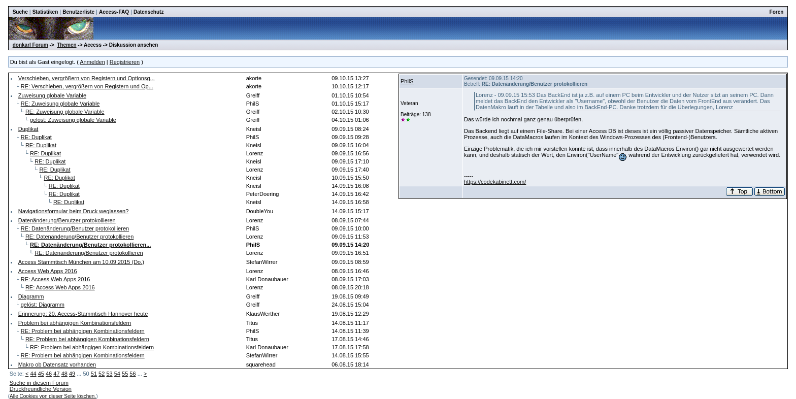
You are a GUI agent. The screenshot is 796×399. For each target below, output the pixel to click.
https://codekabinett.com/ (495, 182)
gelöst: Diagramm (42, 305)
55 (125, 374)
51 (94, 374)
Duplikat (28, 129)
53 (109, 374)
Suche (20, 12)
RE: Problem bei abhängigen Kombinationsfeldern (83, 331)
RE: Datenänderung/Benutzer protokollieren (75, 228)
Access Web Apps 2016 (47, 271)
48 (64, 374)
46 (49, 374)
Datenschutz (148, 12)
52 (101, 374)
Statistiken (45, 12)
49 (72, 374)
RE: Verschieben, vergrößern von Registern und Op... (87, 86)
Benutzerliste (78, 12)
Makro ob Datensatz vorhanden (57, 364)
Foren (777, 12)
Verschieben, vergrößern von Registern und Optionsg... (86, 78)
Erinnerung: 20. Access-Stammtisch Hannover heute (83, 314)
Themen (66, 45)
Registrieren (125, 62)
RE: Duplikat (36, 137)
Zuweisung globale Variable (52, 95)
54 (117, 374)
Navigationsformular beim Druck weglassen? (73, 211)
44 (33, 374)
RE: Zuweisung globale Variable (60, 104)
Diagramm (31, 296)
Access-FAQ (114, 12)
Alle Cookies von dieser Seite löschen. (53, 396)
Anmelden (92, 62)
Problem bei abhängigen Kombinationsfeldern (74, 323)
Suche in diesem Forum (39, 383)
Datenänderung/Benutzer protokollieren (67, 220)
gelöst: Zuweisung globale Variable (73, 120)
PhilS (407, 81)
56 (132, 374)
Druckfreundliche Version (41, 389)
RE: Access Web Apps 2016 (55, 279)
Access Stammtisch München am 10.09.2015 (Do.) (81, 262)
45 (41, 374)
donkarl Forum (30, 45)
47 (56, 374)
